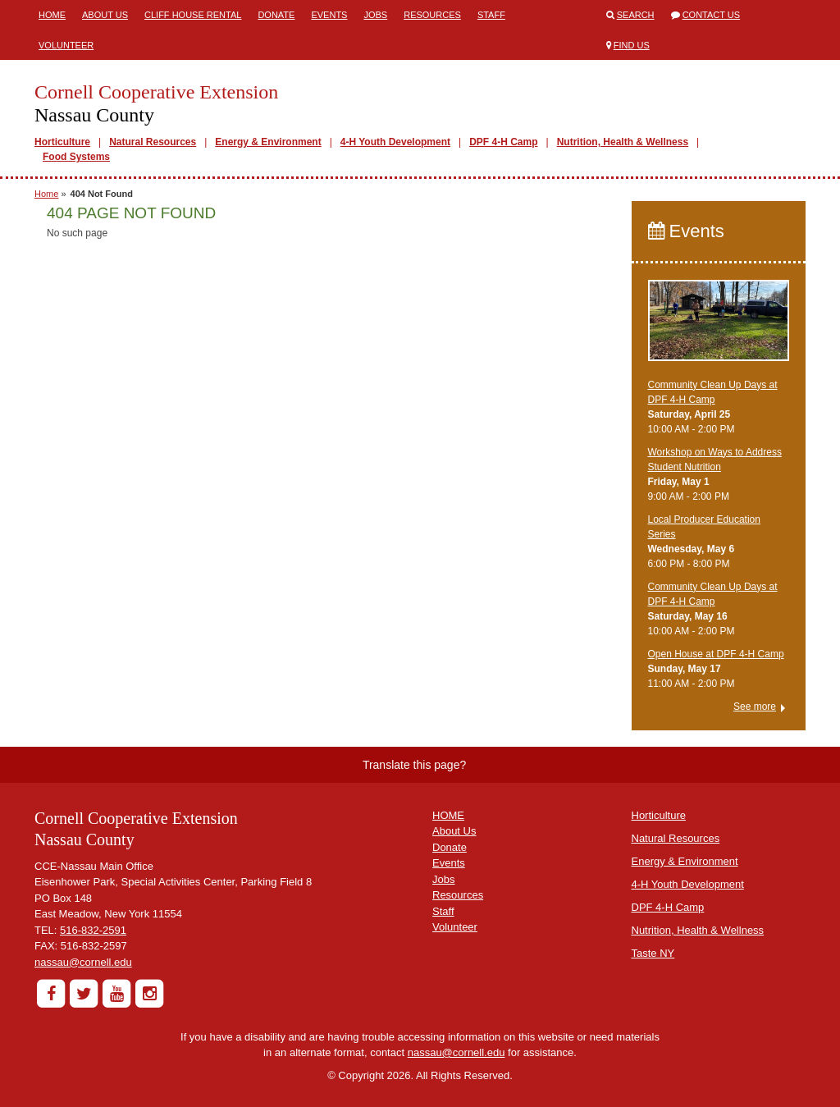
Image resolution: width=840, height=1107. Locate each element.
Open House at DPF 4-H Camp (716, 654)
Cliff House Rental (192, 15)
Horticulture (62, 142)
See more (754, 706)
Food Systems (76, 156)
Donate (276, 15)
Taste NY (653, 953)
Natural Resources (152, 142)
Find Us (632, 45)
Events (329, 15)
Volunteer (66, 45)
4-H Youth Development (395, 142)
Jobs (375, 15)
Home (52, 15)
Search (636, 15)
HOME (448, 815)
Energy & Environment (268, 142)
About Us (105, 15)
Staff (491, 15)
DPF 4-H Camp (503, 142)
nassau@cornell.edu (83, 962)
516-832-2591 (93, 930)
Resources (432, 15)
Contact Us (711, 15)
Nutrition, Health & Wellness (622, 142)
